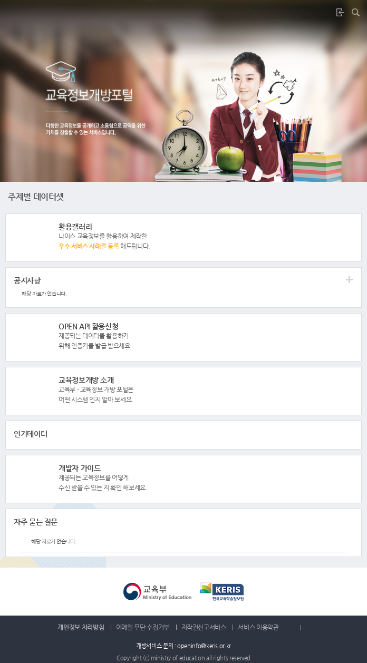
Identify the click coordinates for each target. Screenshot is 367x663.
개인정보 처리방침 (80, 627)
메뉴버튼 (12, 12)
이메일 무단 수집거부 (142, 627)
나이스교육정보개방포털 (183, 12)
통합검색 (359, 12)
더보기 (184, 237)
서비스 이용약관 (266, 627)
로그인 (343, 12)
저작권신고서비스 (203, 627)
